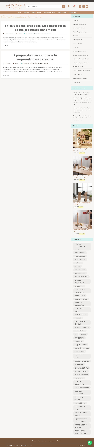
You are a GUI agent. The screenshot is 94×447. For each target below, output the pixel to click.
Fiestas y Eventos (77, 39)
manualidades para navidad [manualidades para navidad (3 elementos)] (81, 414)
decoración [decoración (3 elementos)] (78, 318)
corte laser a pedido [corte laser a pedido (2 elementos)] (80, 273)
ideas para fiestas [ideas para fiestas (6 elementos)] (79, 398)
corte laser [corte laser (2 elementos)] (77, 266)
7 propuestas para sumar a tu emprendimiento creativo (35, 57)
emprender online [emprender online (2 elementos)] (79, 351)
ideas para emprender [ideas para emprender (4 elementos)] (79, 392)
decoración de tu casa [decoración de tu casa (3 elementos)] (82, 327)
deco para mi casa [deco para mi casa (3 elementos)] (81, 314)
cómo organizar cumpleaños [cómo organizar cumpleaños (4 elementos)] (80, 303)
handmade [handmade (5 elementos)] (79, 364)
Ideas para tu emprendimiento (45, 34)
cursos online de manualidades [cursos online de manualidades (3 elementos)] (80, 291)
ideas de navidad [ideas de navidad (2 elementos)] (79, 378)
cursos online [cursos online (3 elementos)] (79, 286)
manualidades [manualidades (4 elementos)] (80, 403)
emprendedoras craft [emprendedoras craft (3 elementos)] (82, 348)
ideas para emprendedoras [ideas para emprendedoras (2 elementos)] (82, 387)
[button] (90, 443)
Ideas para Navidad (78, 66)
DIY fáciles (76, 36)
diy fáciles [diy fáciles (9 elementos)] (79, 337)
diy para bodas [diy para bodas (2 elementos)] (78, 341)
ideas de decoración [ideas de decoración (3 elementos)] (81, 375)
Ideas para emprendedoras (32, 34)
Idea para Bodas (77, 43)
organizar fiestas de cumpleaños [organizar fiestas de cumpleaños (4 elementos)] (81, 420)
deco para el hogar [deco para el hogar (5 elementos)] (79, 309)
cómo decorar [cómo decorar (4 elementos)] (80, 295)
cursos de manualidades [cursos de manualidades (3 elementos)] (79, 281)
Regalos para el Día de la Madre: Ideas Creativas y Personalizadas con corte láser (82, 110)
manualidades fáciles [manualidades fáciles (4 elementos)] (80, 407)
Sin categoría (76, 82)
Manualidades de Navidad (80, 78)
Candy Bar (76, 20)
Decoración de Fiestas (79, 28)
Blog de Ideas (73, 12)
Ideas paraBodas (77, 74)
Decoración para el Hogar (80, 32)
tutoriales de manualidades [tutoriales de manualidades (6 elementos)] (81, 432)
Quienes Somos (10, 1)
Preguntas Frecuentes (49, 12)
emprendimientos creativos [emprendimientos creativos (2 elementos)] (79, 356)
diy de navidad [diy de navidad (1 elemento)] (83, 334)
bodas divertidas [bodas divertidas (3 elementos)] (80, 256)
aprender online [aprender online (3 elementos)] (80, 252)
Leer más (6, 45)
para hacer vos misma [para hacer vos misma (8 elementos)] (81, 426)
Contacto (18, 1)
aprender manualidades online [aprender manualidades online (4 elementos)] (80, 246)
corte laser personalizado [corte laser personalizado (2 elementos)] (81, 276)
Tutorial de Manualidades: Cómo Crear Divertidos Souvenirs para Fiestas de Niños (82, 118)
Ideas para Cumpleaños (79, 51)
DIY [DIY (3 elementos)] (76, 334)
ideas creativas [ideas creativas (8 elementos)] (82, 367)
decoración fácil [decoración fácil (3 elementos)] (80, 331)
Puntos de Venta (36, 12)
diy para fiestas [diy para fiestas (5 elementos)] (81, 344)
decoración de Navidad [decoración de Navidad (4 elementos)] (80, 322)
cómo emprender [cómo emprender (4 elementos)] (81, 299)
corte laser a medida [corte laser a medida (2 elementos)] (80, 270)
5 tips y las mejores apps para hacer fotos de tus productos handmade (35, 28)
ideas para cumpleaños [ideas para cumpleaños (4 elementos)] (79, 382)
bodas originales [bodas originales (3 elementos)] (80, 259)
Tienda (19, 12)
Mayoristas (27, 12)
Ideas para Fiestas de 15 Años (81, 59)
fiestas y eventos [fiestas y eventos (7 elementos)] (82, 361)
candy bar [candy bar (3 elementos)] (78, 263)
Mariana (19, 34)
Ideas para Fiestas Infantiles (80, 63)
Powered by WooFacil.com (82, 445)
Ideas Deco (76, 47)
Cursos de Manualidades (79, 24)
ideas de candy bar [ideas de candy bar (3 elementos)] (81, 371)
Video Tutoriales (62, 12)
